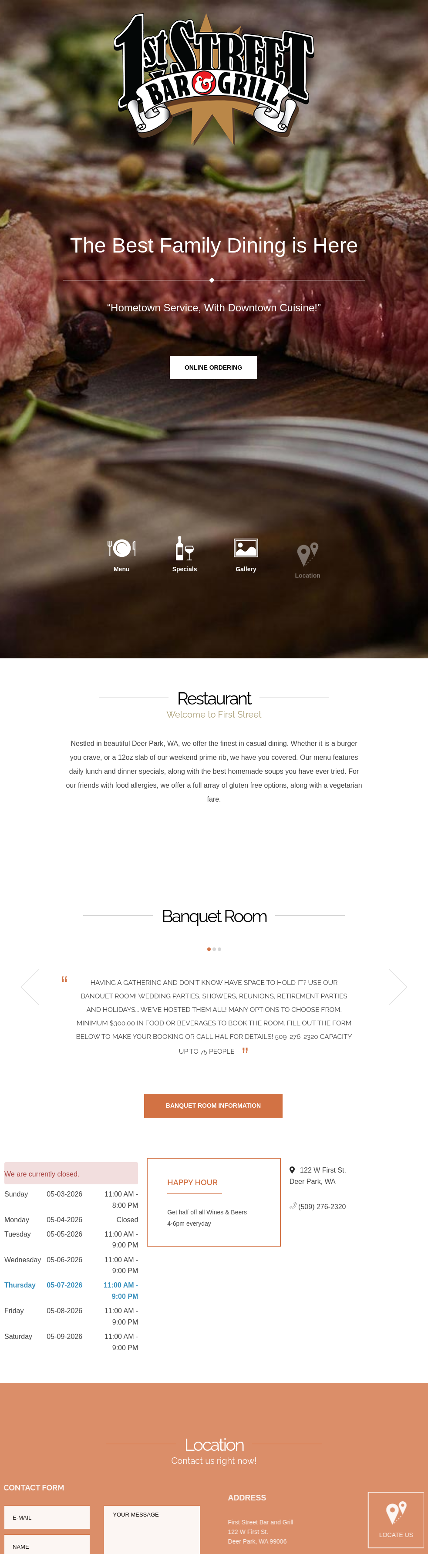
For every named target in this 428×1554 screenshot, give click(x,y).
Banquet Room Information (213, 1109)
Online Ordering (213, 367)
